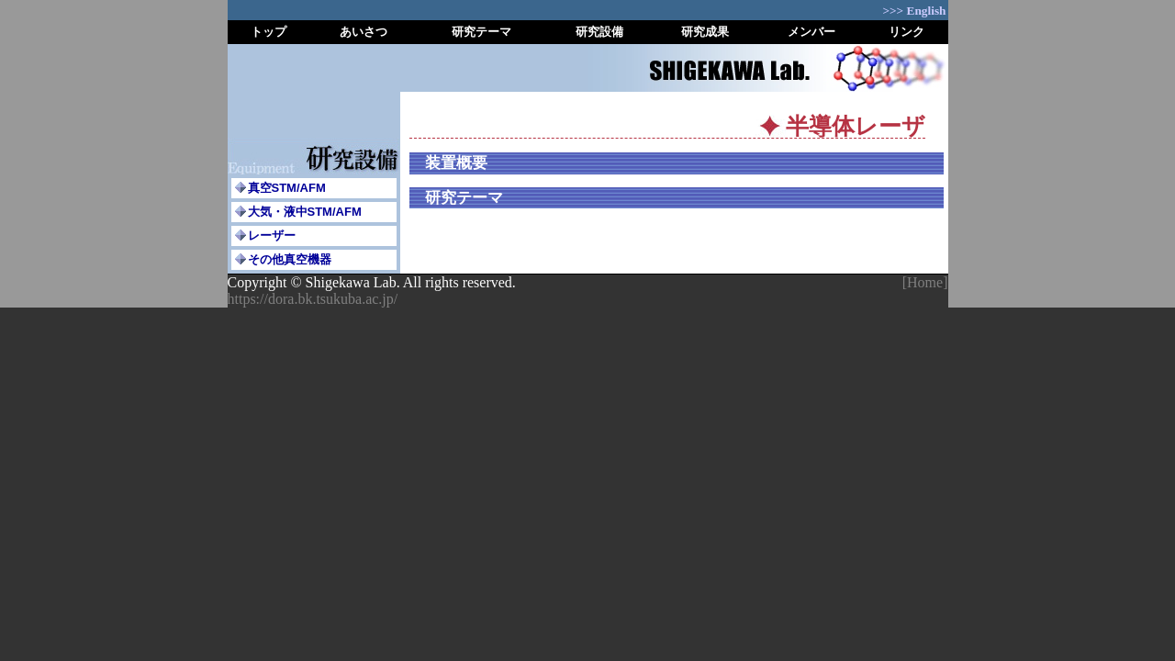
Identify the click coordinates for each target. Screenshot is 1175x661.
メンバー (811, 32)
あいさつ (363, 32)
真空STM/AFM (287, 188)
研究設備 (599, 32)
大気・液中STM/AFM (305, 211)
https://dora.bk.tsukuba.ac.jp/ (313, 299)
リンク (906, 32)
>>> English (914, 10)
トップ (268, 32)
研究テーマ (481, 32)
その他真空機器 (289, 259)
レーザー (272, 235)
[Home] (925, 282)
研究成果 (705, 32)
